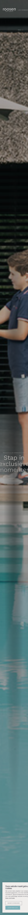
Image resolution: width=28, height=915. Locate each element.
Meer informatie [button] (10, 898)
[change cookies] (13, 903)
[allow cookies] (12, 908)
